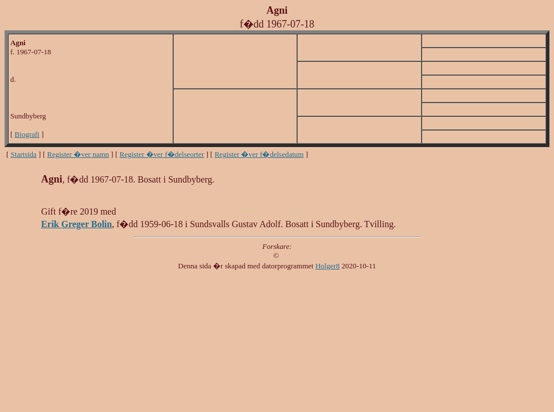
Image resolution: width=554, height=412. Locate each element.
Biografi (27, 134)
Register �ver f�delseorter (161, 154)
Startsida (24, 154)
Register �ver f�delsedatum (259, 154)
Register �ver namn (78, 154)
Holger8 (327, 266)
